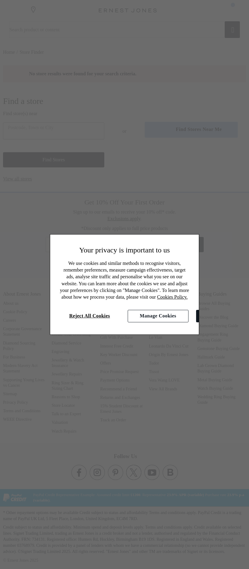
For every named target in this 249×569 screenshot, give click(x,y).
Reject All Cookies (89, 315)
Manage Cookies (158, 315)
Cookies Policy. (172, 297)
